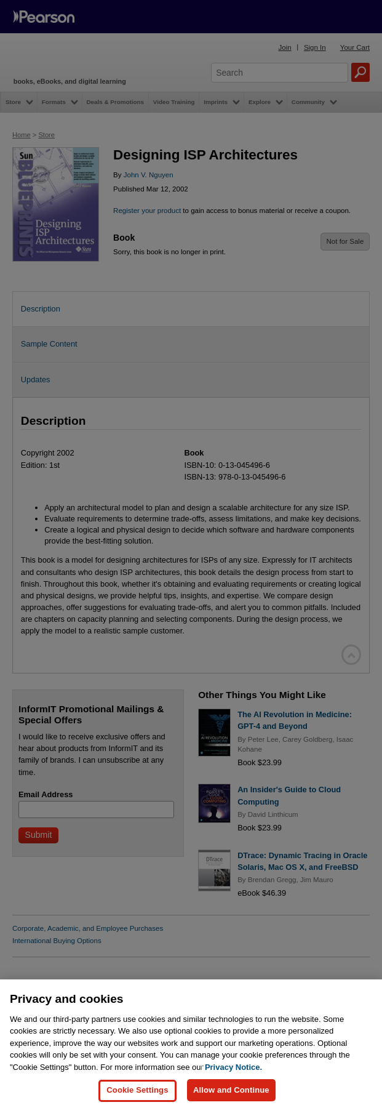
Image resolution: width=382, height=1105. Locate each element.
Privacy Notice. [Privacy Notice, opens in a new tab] (233, 1080)
